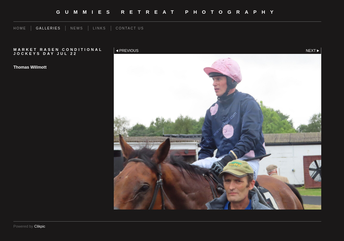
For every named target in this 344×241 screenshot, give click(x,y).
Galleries (48, 28)
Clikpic (39, 226)
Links (99, 28)
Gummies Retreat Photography (167, 12)
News (76, 28)
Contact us (130, 28)
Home (19, 28)
